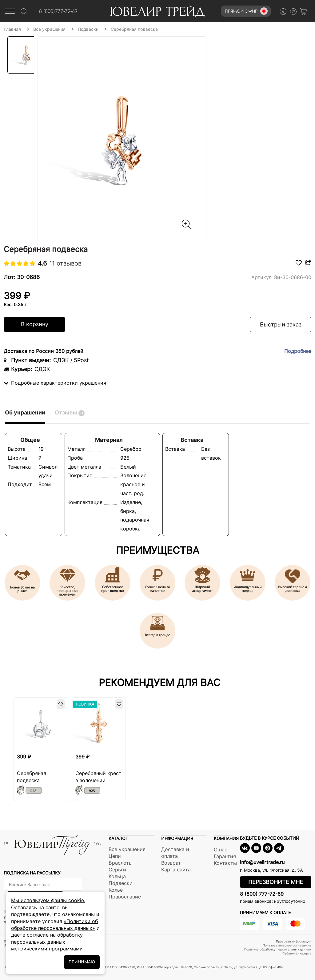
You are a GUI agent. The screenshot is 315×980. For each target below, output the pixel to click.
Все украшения (127, 849)
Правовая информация (293, 941)
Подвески (121, 883)
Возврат (171, 863)
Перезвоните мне (275, 882)
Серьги (117, 869)
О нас (220, 849)
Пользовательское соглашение (287, 945)
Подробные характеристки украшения (55, 383)
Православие (125, 897)
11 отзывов (65, 263)
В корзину (34, 324)
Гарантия (225, 856)
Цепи (115, 856)
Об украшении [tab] (25, 412)
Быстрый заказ (280, 324)
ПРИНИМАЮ (82, 961)
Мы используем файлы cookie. (48, 900)
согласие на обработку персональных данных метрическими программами (47, 942)
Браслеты (121, 863)
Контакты (225, 863)
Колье (116, 890)
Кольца (117, 876)
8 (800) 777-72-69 (262, 894)
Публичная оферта (296, 953)
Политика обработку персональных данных (277, 949)
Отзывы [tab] (70, 412)
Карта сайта (176, 869)
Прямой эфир (246, 11)
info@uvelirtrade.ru (262, 862)
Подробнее (297, 351)
